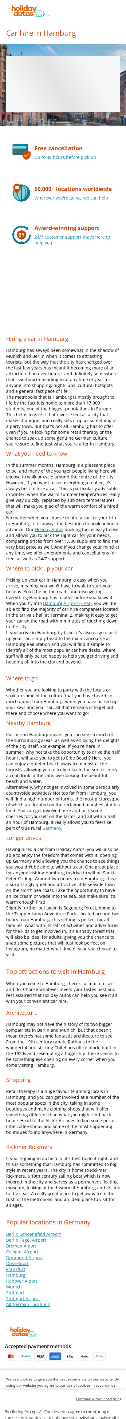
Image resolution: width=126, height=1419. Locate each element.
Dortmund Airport (24, 1257)
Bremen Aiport (21, 1246)
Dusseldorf (17, 1263)
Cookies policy (33, 1391)
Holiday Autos (49, 529)
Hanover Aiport (21, 1281)
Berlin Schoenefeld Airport (33, 1234)
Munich (14, 1287)
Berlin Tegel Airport (26, 1240)
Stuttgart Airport (23, 1298)
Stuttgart (15, 1293)
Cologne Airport (22, 1252)
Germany (51, 828)
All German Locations (28, 1304)
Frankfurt (15, 1269)
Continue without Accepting (98, 1409)
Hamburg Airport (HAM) (67, 603)
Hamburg (16, 1275)
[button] (120, 11)
